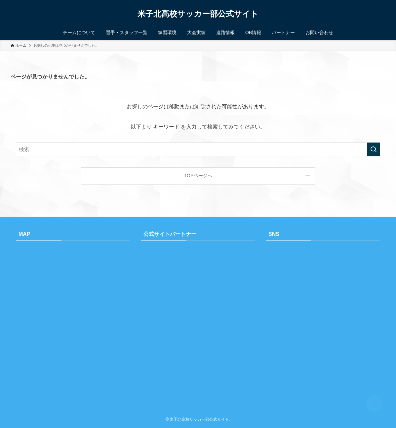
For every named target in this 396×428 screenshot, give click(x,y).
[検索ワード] (198, 149)
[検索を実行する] (373, 149)
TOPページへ (198, 175)
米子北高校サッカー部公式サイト (198, 14)
